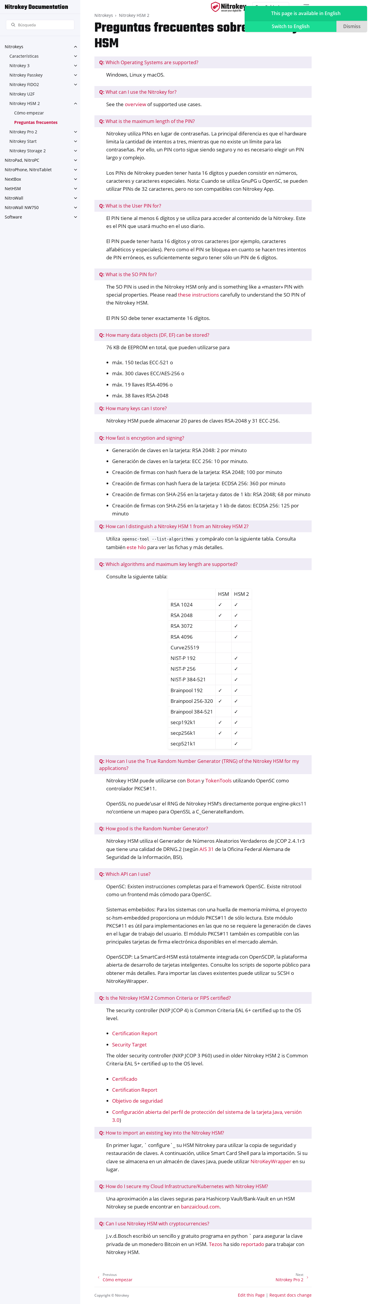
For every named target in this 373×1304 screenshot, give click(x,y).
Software (13, 217)
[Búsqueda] (40, 25)
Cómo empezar (29, 113)
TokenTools (218, 780)
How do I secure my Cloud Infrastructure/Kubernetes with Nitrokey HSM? (183, 1186)
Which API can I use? (124, 874)
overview (135, 104)
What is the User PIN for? (130, 206)
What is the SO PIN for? (128, 274)
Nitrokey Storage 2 (27, 150)
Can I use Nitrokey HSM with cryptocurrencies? (154, 1223)
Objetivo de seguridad (137, 1100)
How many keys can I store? (133, 408)
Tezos (215, 1244)
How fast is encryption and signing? (141, 438)
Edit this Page (251, 1295)
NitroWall (14, 198)
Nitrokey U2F (22, 94)
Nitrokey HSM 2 (24, 103)
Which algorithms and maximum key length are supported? (168, 564)
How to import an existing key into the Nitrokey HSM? (161, 1133)
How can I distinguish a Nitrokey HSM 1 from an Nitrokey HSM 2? (173, 526)
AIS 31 (206, 849)
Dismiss (352, 26)
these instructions (198, 294)
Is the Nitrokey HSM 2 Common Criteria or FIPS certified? (165, 998)
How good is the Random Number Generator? (153, 828)
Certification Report (134, 1033)
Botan (193, 780)
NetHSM (13, 188)
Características (24, 56)
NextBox (13, 179)
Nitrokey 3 (19, 65)
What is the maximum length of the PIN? (147, 121)
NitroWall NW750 (22, 207)
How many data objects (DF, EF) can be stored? (154, 335)
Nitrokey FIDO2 (24, 84)
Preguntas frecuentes (36, 122)
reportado (252, 1244)
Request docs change (290, 1295)
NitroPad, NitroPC (22, 160)
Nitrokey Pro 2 (23, 132)
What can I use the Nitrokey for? (137, 92)
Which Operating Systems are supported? (148, 62)
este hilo (136, 547)
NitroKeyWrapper (271, 1161)
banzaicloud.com (200, 1206)
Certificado (124, 1078)
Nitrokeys (14, 46)
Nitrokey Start (23, 141)
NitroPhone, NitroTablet (28, 169)
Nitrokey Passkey (25, 75)
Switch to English (291, 26)
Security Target (129, 1044)
